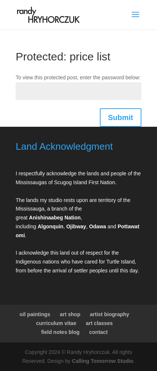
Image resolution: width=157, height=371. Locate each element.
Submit (120, 117)
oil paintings (35, 314)
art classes (99, 323)
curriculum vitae (56, 323)
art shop (70, 314)
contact (98, 332)
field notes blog (60, 332)
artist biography (109, 314)
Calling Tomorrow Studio (102, 361)
